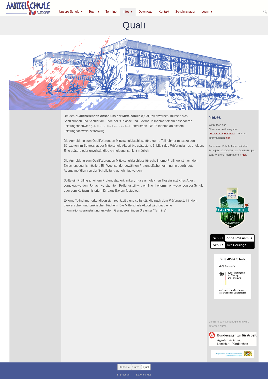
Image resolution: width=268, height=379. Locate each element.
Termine (110, 11)
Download (146, 11)
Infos (126, 11)
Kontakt (164, 11)
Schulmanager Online (222, 133)
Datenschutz (143, 374)
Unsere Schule (69, 11)
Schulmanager (185, 11)
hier (228, 137)
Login (205, 11)
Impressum (123, 374)
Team (92, 11)
